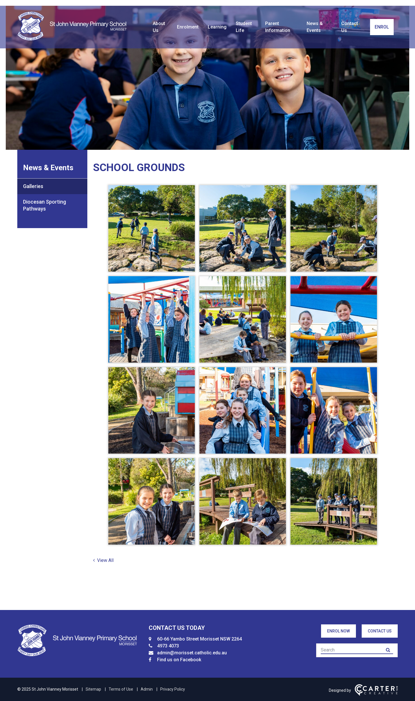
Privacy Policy (172, 689)
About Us (159, 27)
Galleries (33, 186)
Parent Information (277, 27)
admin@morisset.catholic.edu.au (192, 652)
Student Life (244, 27)
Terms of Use (121, 689)
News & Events (315, 27)
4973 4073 (168, 646)
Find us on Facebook (179, 659)
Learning (217, 27)
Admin (147, 689)
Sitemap (93, 689)
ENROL (382, 27)
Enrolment (188, 27)
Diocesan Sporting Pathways (44, 205)
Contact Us (349, 27)
